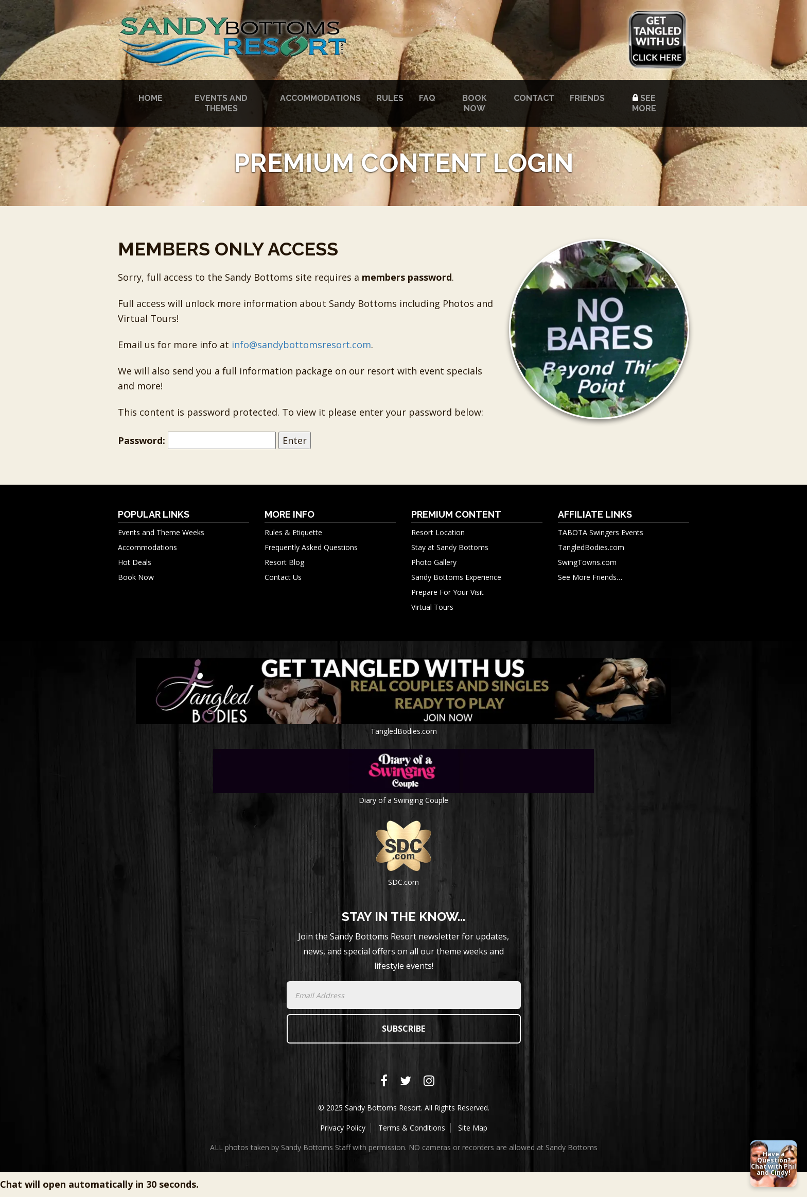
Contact (534, 98)
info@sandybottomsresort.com (301, 344)
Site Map (472, 1128)
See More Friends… (590, 577)
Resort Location (438, 532)
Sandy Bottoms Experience (456, 577)
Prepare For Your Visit (447, 592)
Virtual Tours (432, 607)
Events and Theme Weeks (161, 532)
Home (150, 98)
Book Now (474, 103)
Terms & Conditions (411, 1128)
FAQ (427, 98)
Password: (197, 441)
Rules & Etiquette (293, 532)
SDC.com (403, 882)
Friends (587, 98)
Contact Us (283, 577)
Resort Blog (284, 562)
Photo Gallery (434, 562)
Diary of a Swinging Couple (403, 800)
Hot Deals (134, 562)
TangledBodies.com (591, 547)
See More (644, 103)
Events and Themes (221, 103)
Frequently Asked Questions (311, 547)
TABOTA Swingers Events (600, 532)
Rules (390, 98)
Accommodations (320, 98)
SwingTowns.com (587, 562)
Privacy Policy (342, 1128)
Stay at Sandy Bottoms (449, 547)
